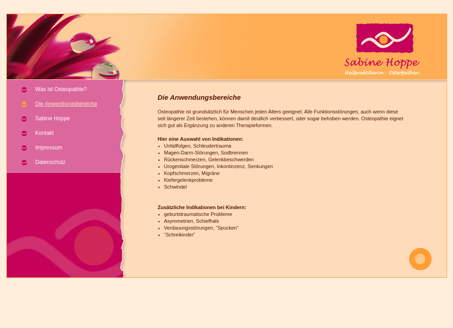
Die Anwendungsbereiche (66, 104)
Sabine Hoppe (52, 118)
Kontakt (44, 133)
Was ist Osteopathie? (61, 89)
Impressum (48, 147)
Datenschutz (50, 162)
